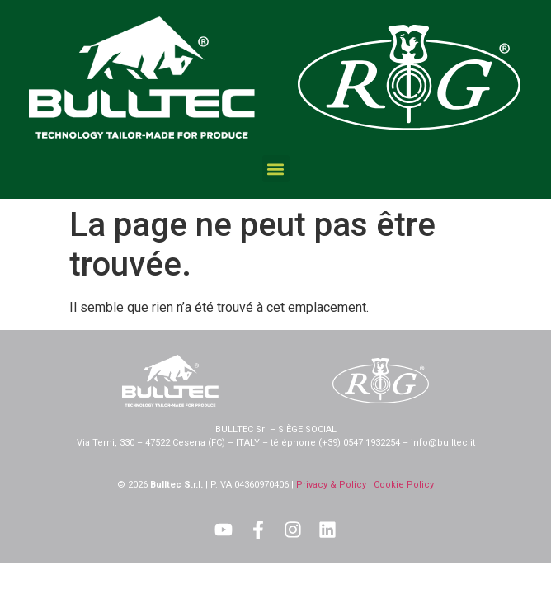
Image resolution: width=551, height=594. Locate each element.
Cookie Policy (404, 484)
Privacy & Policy (331, 484)
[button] (276, 168)
